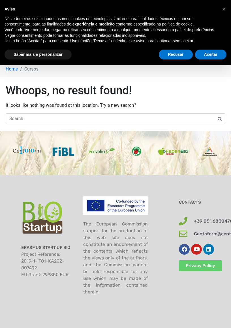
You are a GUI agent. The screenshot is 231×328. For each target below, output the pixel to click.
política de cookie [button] (177, 24)
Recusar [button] (175, 54)
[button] (223, 9)
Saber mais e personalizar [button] (38, 54)
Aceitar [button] (210, 54)
